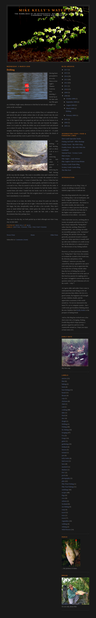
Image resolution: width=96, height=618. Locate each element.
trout (63, 518)
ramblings (65, 490)
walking (64, 524)
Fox (63, 435)
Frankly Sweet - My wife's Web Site (73, 147)
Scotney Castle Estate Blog (70, 164)
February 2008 (71, 115)
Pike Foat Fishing (39, 227)
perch (63, 475)
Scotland (65, 504)
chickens (64, 401)
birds (63, 387)
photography (66, 478)
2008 (66, 96)
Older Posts (54, 235)
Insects (64, 450)
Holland (64, 447)
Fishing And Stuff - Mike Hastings (73, 141)
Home (33, 235)
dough (64, 421)
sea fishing (65, 507)
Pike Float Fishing (68, 484)
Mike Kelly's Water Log (48, 10)
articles (64, 378)
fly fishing (65, 430)
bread (63, 393)
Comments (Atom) (22, 240)
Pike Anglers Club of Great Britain (73, 161)
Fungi (64, 438)
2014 (66, 76)
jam (63, 455)
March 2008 (70, 108)
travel (64, 512)
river (63, 498)
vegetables (65, 521)
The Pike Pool (66, 170)
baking (64, 384)
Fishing (24, 227)
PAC (63, 472)
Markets (64, 470)
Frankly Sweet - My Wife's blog (72, 144)
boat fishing (66, 390)
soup (63, 510)
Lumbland (65, 150)
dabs (63, 413)
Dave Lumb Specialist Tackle (71, 139)
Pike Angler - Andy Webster (71, 159)
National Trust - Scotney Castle (72, 153)
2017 (66, 70)
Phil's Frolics (66, 156)
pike (30, 227)
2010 (66, 89)
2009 (66, 92)
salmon (64, 501)
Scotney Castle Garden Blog (71, 167)
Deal (63, 415)
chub (63, 404)
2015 (66, 73)
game (63, 441)
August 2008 (70, 105)
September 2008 (71, 102)
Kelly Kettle (81, 310)
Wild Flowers (66, 529)
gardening (65, 444)
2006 (66, 123)
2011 (66, 86)
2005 (66, 126)
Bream (64, 395)
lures (63, 464)
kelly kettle (65, 458)
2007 (66, 119)
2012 (66, 83)
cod (63, 407)
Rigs (63, 495)
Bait (63, 381)
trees (63, 515)
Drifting (11, 70)
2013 (66, 79)
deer (63, 418)
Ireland (64, 452)
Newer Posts (11, 235)
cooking (64, 410)
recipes (64, 492)
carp (63, 398)
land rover (65, 461)
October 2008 (71, 99)
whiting (64, 527)
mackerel (65, 467)
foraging (64, 433)
